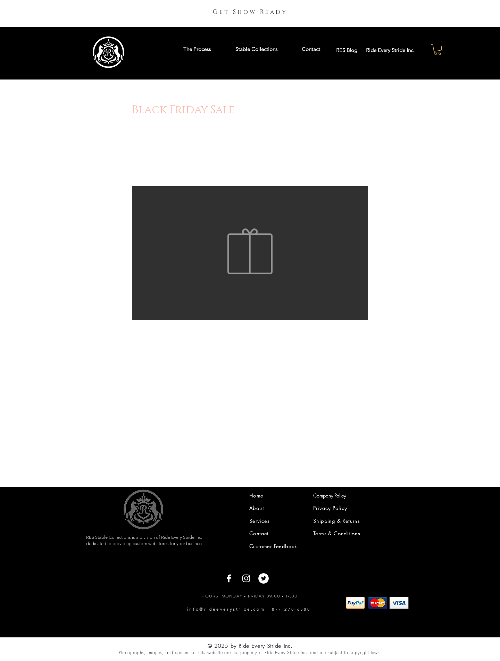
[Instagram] (246, 578)
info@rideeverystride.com (226, 609)
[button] (437, 49)
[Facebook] (229, 578)
